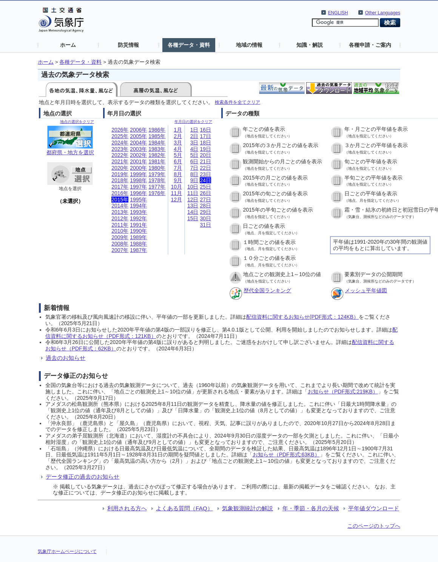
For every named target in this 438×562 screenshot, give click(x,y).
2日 (194, 136)
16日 (205, 130)
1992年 (138, 218)
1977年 (156, 187)
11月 (176, 193)
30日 (205, 218)
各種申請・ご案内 (370, 45)
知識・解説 (309, 45)
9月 (178, 180)
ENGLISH (338, 12)
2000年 (138, 168)
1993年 (138, 212)
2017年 (119, 187)
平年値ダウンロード (373, 508)
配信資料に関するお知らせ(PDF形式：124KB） (302, 317)
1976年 (156, 193)
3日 (194, 143)
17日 (205, 136)
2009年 (119, 237)
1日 (194, 130)
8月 (178, 174)
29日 (205, 212)
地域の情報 (249, 45)
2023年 (119, 149)
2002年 (138, 155)
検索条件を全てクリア (237, 102)
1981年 (156, 161)
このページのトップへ (373, 526)
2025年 (119, 136)
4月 (178, 149)
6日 (194, 161)
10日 (193, 187)
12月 (176, 200)
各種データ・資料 (189, 45)
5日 (194, 155)
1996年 (138, 193)
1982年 (156, 155)
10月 (176, 187)
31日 (205, 225)
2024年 (119, 143)
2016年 (119, 193)
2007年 (119, 250)
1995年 (138, 200)
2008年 (119, 244)
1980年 (156, 168)
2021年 (119, 161)
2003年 (138, 149)
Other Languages (382, 12)
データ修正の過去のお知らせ (82, 476)
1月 (178, 130)
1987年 (138, 250)
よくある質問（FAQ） (184, 508)
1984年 (156, 143)
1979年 (156, 174)
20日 (205, 155)
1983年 (156, 149)
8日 (194, 174)
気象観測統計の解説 (247, 508)
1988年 (138, 244)
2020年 (119, 168)
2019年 (119, 174)
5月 (178, 155)
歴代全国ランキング (267, 290)
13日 (193, 206)
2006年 (138, 130)
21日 (205, 161)
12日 (193, 200)
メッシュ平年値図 (366, 290)
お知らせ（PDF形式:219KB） (343, 391)
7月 (178, 168)
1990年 (138, 231)
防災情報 (128, 45)
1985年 (156, 136)
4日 (194, 149)
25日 (205, 187)
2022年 (119, 155)
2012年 (119, 218)
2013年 (119, 212)
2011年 (119, 225)
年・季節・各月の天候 (310, 508)
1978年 (156, 180)
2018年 (119, 180)
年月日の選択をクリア (193, 122)
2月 (178, 136)
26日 (205, 193)
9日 (194, 180)
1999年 (138, 174)
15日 (193, 218)
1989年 (138, 237)
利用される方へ (127, 508)
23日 (205, 174)
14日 (193, 212)
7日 (194, 168)
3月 (178, 143)
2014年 (119, 206)
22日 (205, 168)
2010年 (119, 231)
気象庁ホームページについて (67, 551)
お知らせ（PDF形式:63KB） (286, 454)
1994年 (138, 206)
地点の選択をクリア (77, 122)
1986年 (156, 130)
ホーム (68, 45)
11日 (193, 193)
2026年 (119, 130)
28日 (205, 206)
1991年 (138, 225)
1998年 (138, 180)
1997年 (138, 187)
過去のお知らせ (65, 358)
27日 (205, 200)
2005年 (138, 136)
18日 (205, 143)
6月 (178, 161)
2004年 (138, 143)
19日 (205, 149)
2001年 (138, 161)
